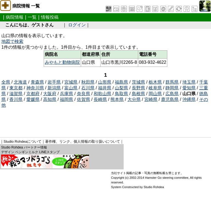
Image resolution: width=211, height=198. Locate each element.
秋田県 (88, 82)
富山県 (70, 88)
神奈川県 (35, 88)
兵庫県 (66, 93)
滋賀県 (16, 93)
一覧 (32, 17)
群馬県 (172, 82)
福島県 (121, 82)
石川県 (88, 88)
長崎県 (100, 99)
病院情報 (14, 17)
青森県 (37, 82)
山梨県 (121, 88)
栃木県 (155, 82)
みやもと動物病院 (62, 62)
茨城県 (138, 82)
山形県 (104, 82)
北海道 (20, 82)
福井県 (104, 88)
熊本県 (117, 99)
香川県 (16, 99)
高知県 (49, 99)
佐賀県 (83, 99)
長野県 (138, 88)
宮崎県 (150, 99)
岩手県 (54, 82)
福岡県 (66, 99)
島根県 (138, 93)
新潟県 (54, 88)
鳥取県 (121, 93)
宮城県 (70, 82)
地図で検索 (12, 41)
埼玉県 (189, 82)
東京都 (16, 88)
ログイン (77, 25)
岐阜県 (155, 88)
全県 (5, 82)
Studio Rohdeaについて (22, 141)
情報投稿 (50, 17)
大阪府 (49, 93)
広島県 (172, 93)
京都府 (33, 93)
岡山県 (155, 93)
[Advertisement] (101, 120)
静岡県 (172, 88)
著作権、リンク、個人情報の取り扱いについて (82, 141)
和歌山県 (102, 93)
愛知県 (189, 88)
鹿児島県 (170, 99)
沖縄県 (189, 99)
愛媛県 (33, 99)
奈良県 (83, 93)
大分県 (134, 99)
